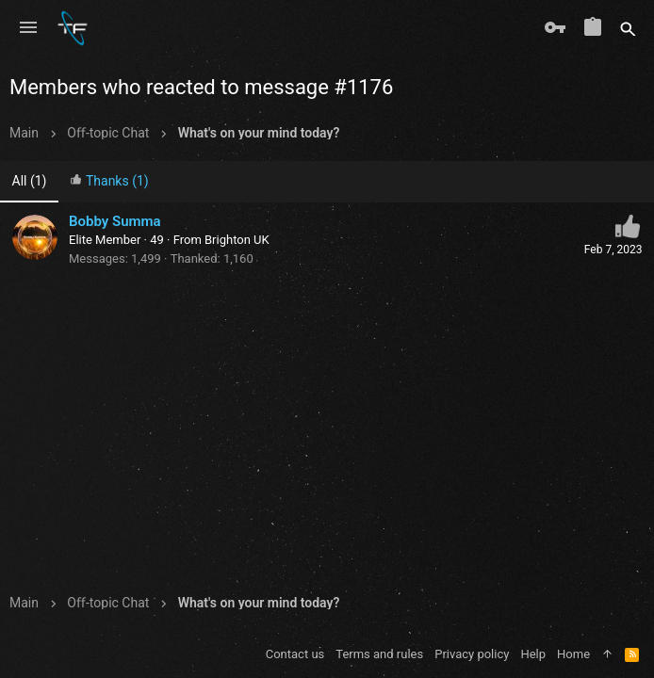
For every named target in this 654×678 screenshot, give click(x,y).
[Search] (628, 28)
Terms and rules (379, 654)
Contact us (295, 654)
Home (573, 654)
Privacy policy (471, 654)
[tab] (109, 182)
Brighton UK (237, 240)
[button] (28, 28)
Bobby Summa (115, 221)
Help (533, 654)
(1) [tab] (29, 180)
